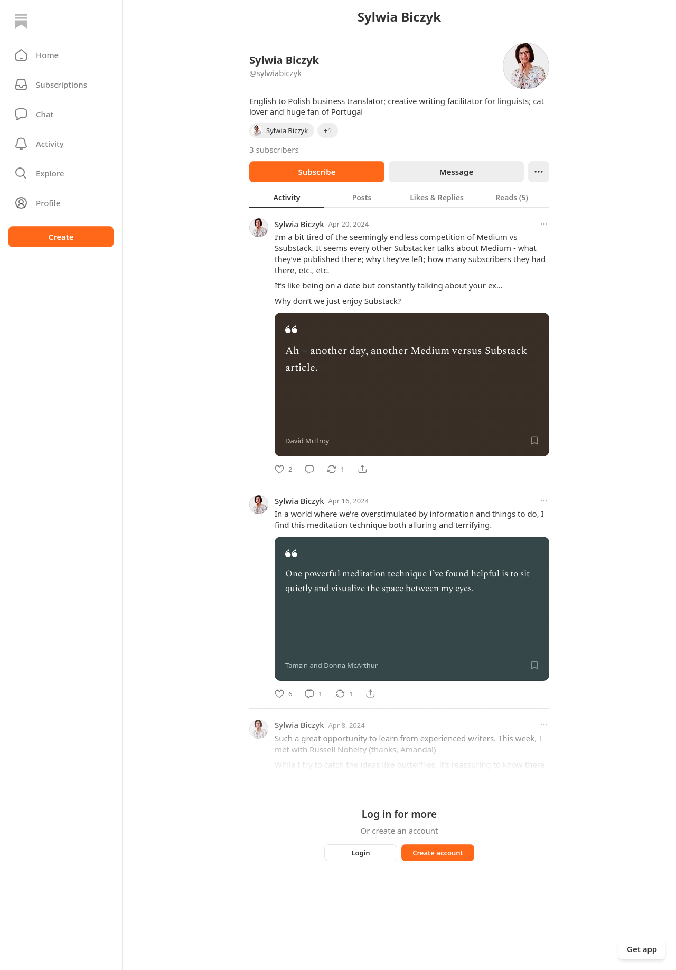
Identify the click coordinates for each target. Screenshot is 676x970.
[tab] (286, 197)
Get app (642, 949)
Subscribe (316, 171)
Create (60, 236)
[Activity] (61, 143)
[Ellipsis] (538, 171)
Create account (437, 852)
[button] (61, 55)
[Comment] (309, 469)
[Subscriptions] (61, 84)
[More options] (544, 224)
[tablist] (399, 197)
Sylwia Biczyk (299, 224)
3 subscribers (274, 149)
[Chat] (61, 114)
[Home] (21, 21)
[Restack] (336, 469)
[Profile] (61, 203)
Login (360, 852)
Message (456, 171)
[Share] (362, 469)
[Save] (534, 440)
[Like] (283, 469)
